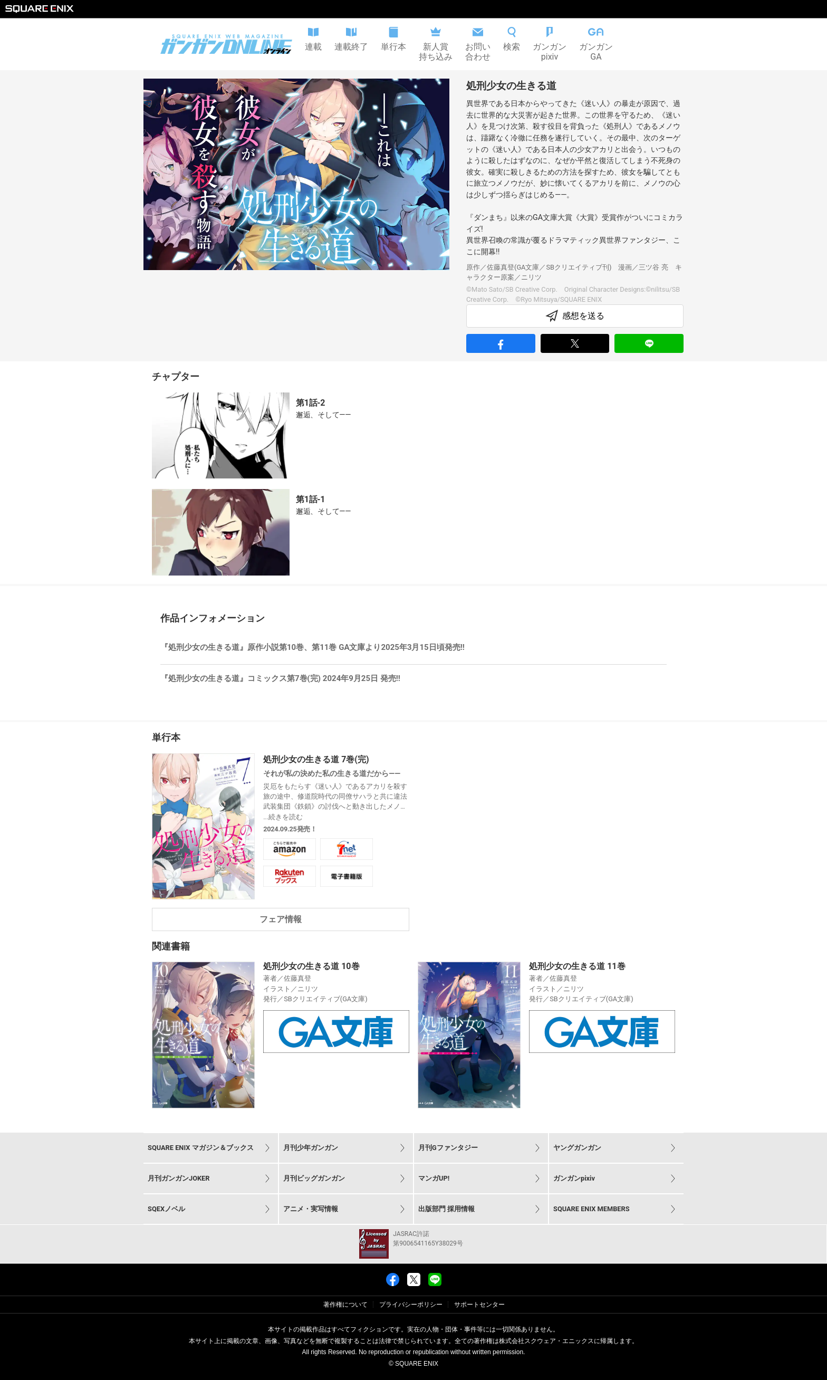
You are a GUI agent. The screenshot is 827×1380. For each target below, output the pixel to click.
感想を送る (574, 316)
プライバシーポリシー (411, 1304)
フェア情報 (280, 919)
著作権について (345, 1304)
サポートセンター (479, 1304)
